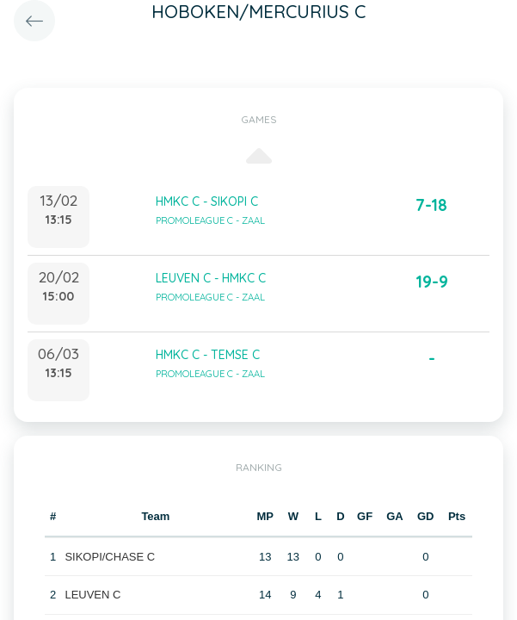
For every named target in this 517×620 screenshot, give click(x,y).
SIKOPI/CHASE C (110, 556)
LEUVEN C (92, 594)
